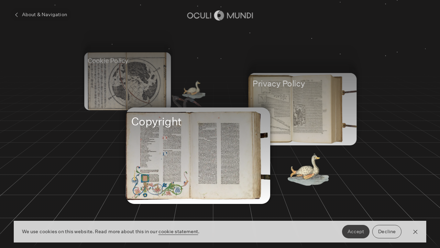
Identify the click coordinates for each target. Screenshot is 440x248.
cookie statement (178, 231)
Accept (356, 231)
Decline (387, 231)
